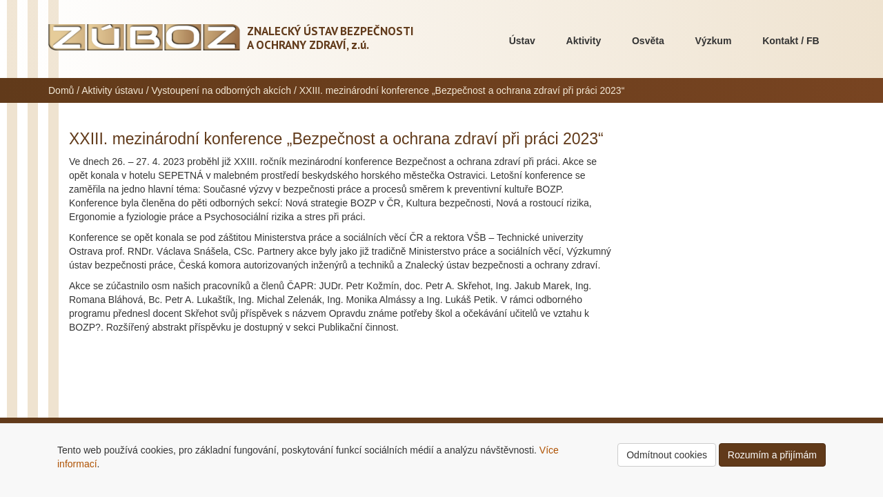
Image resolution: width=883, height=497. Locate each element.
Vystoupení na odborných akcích (221, 90)
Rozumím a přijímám (772, 454)
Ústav (522, 40)
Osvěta (648, 40)
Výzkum (713, 40)
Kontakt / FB (790, 40)
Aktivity (584, 40)
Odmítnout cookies (666, 454)
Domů (61, 90)
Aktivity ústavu (112, 90)
